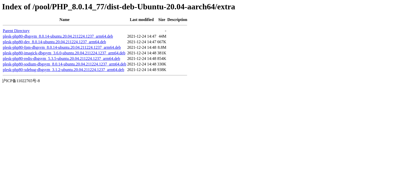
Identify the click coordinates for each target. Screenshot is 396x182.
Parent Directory (16, 31)
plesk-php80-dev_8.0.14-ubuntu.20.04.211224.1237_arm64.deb (54, 42)
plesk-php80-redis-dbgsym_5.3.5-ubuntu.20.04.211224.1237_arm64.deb (61, 58)
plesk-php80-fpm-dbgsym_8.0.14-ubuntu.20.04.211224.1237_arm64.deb (62, 47)
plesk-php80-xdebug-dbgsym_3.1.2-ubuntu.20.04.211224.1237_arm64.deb (63, 69)
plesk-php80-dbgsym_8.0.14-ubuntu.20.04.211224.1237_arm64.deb (58, 36)
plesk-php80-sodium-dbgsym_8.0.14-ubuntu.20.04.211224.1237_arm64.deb (64, 64)
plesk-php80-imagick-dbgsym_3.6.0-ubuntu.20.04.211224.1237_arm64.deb (64, 53)
